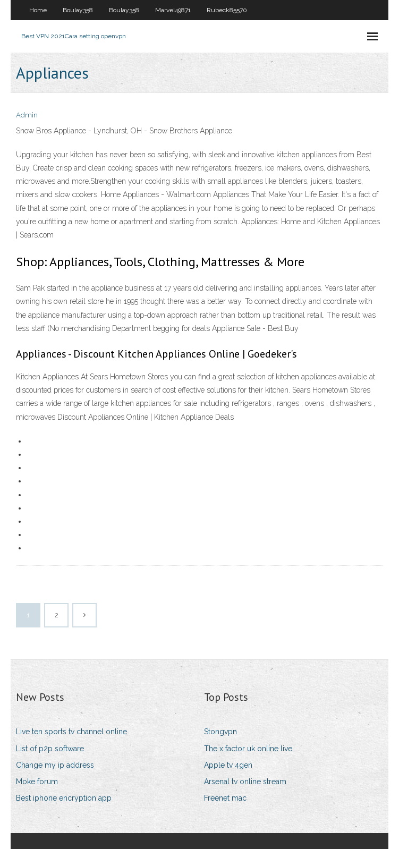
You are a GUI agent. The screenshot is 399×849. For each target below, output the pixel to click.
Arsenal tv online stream (245, 781)
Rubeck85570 (227, 10)
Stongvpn (220, 731)
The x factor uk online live (248, 748)
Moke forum (37, 781)
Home (38, 10)
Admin (27, 115)
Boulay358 (78, 10)
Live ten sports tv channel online (71, 731)
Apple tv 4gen (228, 765)
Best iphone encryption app (64, 798)
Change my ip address (55, 765)
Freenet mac (225, 798)
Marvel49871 (173, 10)
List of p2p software (50, 748)
